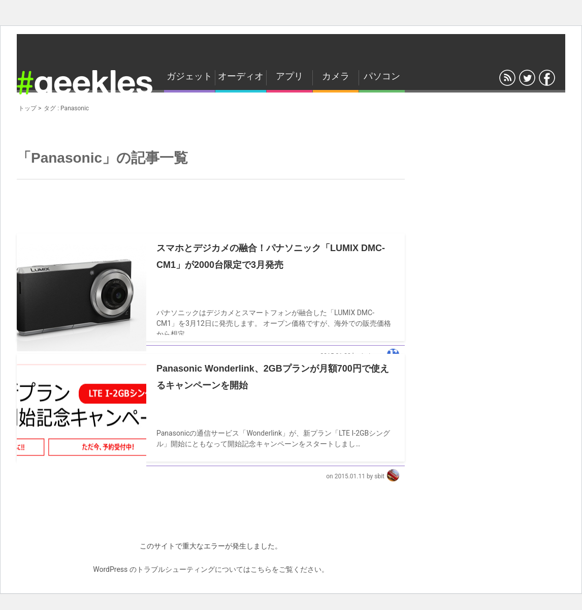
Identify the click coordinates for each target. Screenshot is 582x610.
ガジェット (189, 76)
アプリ (289, 76)
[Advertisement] (210, 202)
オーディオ (241, 76)
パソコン (382, 76)
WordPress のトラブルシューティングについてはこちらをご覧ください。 (211, 569)
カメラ (335, 76)
